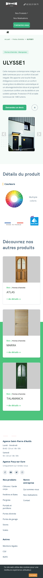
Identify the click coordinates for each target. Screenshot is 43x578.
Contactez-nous (21, 25)
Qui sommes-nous (31, 489)
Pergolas (6, 500)
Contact (26, 500)
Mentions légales (10, 546)
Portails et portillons (7, 506)
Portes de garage (10, 519)
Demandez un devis (15, 107)
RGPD (5, 557)
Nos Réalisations (20, 18)
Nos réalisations (30, 495)
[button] (21, 133)
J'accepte (33, 575)
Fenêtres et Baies (10, 494)
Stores (5, 524)
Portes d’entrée (9, 513)
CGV (4, 551)
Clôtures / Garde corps (10, 487)
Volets (5, 530)
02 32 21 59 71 (31, 4)
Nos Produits (20, 13)
